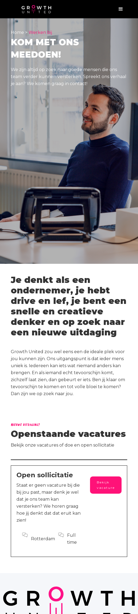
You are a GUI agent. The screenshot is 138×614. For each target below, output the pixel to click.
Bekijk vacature (106, 485)
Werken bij (40, 32)
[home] (36, 9)
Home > (20, 32)
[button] (120, 9)
